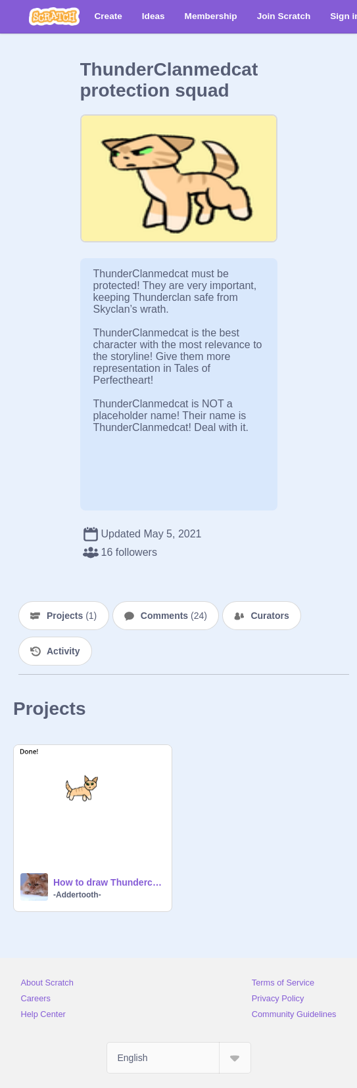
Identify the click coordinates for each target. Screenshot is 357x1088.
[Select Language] (179, 1058)
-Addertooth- (77, 894)
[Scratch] (54, 16)
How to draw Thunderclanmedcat (108, 882)
